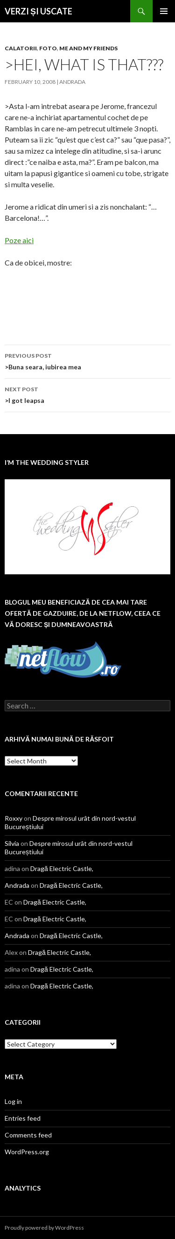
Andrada (72, 81)
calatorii (21, 48)
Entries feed (23, 1118)
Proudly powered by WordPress (44, 1227)
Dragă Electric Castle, (61, 868)
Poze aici (19, 240)
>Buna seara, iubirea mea (87, 360)
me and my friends (88, 48)
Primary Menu (164, 11)
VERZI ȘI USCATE (38, 11)
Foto (48, 48)
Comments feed (28, 1135)
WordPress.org (27, 1152)
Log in (13, 1101)
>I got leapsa (87, 394)
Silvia (12, 843)
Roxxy (13, 818)
